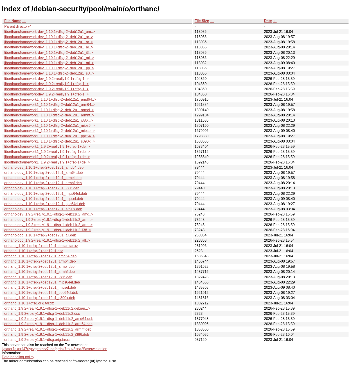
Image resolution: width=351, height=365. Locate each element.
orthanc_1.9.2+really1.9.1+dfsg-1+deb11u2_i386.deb (46, 334)
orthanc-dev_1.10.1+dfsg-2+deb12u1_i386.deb (41, 188)
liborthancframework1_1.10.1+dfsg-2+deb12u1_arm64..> (49, 105)
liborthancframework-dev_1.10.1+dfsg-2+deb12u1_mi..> (49, 58)
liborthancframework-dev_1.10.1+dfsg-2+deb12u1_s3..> (49, 73)
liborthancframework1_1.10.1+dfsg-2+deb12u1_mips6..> (49, 125)
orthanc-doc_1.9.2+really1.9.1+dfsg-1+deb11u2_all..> (47, 240)
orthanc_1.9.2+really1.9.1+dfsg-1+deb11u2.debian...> (47, 308)
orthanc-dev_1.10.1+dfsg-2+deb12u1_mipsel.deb (43, 199)
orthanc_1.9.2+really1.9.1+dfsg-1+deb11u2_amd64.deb (48, 319)
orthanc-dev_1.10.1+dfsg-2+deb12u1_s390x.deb (43, 209)
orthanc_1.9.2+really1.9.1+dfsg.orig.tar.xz (37, 340)
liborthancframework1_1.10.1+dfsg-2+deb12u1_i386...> (48, 120)
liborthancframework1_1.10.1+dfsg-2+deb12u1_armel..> (49, 110)
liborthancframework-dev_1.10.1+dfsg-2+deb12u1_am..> (49, 32)
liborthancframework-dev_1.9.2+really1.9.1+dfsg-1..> (46, 79)
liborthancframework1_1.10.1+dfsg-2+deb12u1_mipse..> (49, 131)
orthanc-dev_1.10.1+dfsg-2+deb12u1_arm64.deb (43, 173)
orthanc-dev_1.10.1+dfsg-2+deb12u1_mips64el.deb (45, 193)
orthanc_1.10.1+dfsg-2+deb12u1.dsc (33, 251)
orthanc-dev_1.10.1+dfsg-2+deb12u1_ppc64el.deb (44, 204)
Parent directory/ (17, 26)
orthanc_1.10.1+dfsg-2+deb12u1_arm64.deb (40, 261)
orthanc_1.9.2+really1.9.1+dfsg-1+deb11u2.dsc (42, 313)
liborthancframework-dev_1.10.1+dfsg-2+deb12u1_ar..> (48, 37)
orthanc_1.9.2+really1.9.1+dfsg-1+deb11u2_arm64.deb (48, 324)
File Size (202, 21)
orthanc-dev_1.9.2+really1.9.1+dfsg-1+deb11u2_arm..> (48, 220)
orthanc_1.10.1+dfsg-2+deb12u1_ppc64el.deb (41, 293)
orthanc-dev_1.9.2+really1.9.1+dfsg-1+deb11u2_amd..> (48, 214)
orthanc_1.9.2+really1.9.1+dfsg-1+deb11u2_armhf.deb (47, 329)
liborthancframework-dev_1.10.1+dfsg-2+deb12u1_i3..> (48, 52)
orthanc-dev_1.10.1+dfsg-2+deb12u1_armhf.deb (43, 183)
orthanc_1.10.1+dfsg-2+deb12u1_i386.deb (38, 277)
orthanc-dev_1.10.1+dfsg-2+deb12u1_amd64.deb (43, 167)
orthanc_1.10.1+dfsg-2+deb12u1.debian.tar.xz (41, 246)
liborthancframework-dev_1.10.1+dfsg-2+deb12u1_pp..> (49, 68)
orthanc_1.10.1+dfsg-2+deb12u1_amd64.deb (40, 256)
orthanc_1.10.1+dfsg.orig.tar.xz (29, 303)
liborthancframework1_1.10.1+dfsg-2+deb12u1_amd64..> (50, 99)
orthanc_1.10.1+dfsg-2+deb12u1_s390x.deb (39, 298)
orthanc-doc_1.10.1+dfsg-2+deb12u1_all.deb (40, 235)
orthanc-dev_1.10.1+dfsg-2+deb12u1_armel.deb (42, 178)
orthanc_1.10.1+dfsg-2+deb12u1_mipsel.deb (40, 287)
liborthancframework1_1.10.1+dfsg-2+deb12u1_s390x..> (49, 141)
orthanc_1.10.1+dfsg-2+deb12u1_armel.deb (39, 266)
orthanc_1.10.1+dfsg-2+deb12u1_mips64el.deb (42, 282)
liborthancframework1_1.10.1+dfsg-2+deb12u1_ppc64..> (49, 136)
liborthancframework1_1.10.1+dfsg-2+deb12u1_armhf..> (49, 115)
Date (268, 21)
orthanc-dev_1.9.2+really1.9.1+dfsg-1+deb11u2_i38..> (47, 230)
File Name (12, 21)
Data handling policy (18, 357)
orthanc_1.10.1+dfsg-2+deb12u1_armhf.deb (39, 272)
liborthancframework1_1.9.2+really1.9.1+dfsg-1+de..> (47, 146)
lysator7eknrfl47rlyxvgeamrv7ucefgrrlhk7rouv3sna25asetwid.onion (54, 349)
